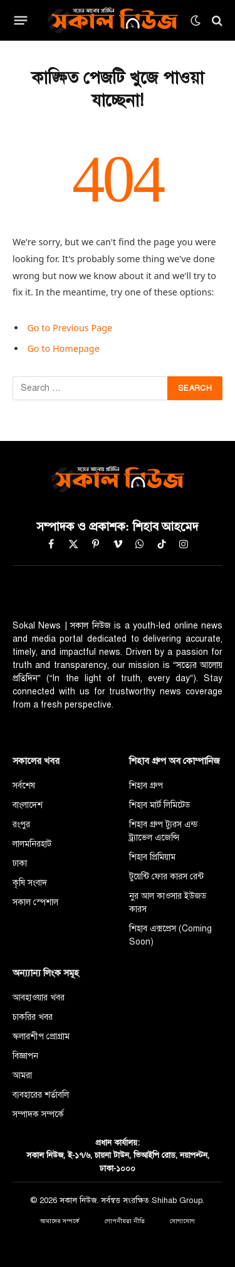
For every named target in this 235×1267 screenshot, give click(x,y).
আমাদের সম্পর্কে (60, 1221)
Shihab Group (177, 1200)
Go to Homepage (63, 348)
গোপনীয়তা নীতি (125, 1221)
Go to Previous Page (69, 328)
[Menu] (21, 20)
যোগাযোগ (182, 1221)
